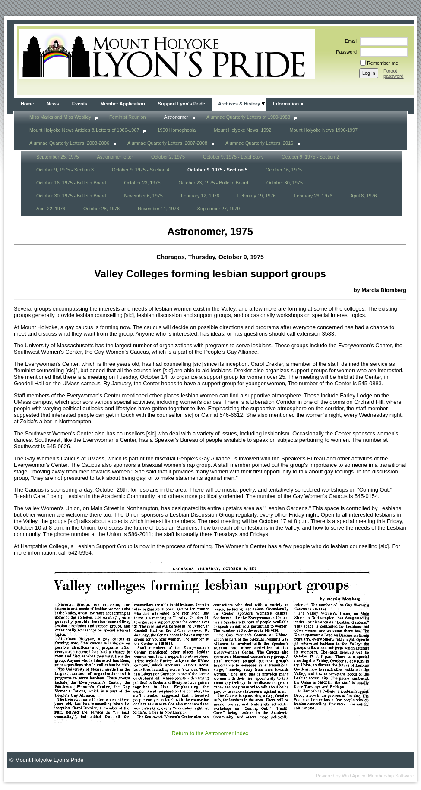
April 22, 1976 (50, 208)
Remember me (382, 63)
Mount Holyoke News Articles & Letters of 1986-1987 (84, 130)
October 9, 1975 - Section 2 (310, 156)
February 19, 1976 (256, 195)
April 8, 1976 (364, 195)
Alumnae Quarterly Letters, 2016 (259, 143)
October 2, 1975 (168, 156)
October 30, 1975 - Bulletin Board (71, 195)
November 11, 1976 (158, 208)
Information (286, 103)
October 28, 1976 (101, 208)
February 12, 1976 (200, 195)
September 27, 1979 (218, 208)
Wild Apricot (354, 775)
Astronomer (176, 117)
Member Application (122, 103)
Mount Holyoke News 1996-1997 (323, 130)
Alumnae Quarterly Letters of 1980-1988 (248, 117)
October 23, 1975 (142, 182)
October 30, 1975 (284, 182)
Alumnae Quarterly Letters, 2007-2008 (167, 143)
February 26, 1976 (313, 195)
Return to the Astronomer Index (210, 733)
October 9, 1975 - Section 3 (65, 169)
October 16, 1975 (284, 169)
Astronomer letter (115, 156)
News (53, 103)
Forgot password (393, 73)
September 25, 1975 (57, 156)
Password (345, 51)
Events (80, 103)
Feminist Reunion (127, 117)
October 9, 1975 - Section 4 (140, 169)
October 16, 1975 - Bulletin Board (71, 182)
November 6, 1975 (143, 195)
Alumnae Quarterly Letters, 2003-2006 (69, 143)
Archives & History (239, 103)
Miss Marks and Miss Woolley (60, 117)
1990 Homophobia (176, 130)
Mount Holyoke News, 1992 (242, 130)
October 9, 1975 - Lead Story (233, 156)
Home (27, 103)
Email (349, 41)
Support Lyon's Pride (181, 103)
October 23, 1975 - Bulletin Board (213, 182)
